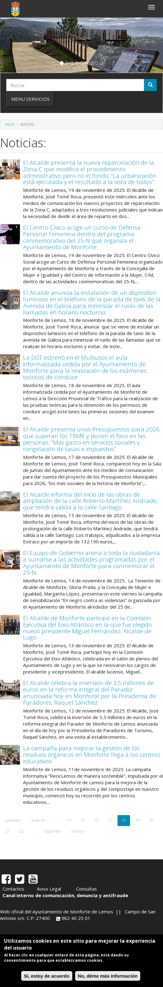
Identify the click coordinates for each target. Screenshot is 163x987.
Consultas (86, 889)
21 (7, 831)
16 (96, 820)
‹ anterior (37, 820)
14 (69, 820)
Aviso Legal (49, 889)
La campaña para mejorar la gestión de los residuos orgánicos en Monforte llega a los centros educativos (91, 754)
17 (110, 820)
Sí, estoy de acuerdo (47, 976)
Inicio (9, 124)
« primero (12, 820)
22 (21, 831)
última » (78, 831)
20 (151, 820)
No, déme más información (108, 976)
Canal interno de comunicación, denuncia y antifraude (65, 895)
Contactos (13, 889)
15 (82, 820)
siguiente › (53, 831)
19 (137, 820)
